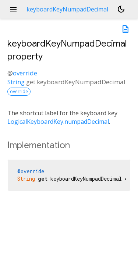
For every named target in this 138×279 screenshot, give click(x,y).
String (16, 82)
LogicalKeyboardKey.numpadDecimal (58, 122)
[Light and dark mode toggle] (121, 9)
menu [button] (13, 9)
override (25, 73)
